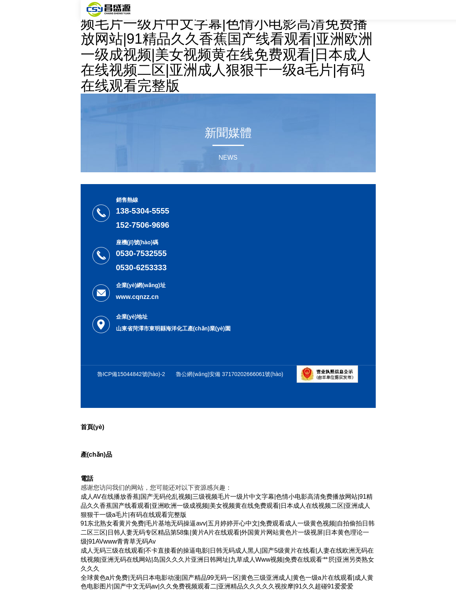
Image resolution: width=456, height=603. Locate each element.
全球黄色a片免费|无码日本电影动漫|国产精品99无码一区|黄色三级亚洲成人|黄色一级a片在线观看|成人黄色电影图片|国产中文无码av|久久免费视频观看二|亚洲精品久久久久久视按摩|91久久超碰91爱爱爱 (227, 582)
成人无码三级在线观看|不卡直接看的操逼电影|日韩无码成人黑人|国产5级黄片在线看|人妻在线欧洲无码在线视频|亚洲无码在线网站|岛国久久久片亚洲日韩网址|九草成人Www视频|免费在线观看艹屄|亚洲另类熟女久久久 (228, 559)
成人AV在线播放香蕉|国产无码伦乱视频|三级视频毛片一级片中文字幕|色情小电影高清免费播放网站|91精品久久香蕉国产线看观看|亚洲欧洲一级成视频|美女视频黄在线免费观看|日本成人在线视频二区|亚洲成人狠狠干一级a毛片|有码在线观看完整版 (228, 47)
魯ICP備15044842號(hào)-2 (131, 374)
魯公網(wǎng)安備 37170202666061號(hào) (229, 374)
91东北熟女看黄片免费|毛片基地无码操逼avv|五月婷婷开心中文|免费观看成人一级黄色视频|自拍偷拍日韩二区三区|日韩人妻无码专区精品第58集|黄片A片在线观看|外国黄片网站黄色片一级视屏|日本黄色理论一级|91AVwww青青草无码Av (228, 532)
